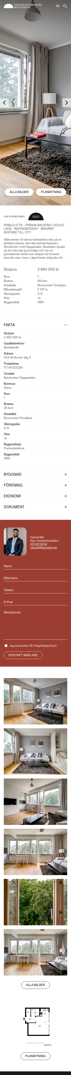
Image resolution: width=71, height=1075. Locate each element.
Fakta (9, 325)
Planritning (51, 192)
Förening (13, 485)
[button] (4, 102)
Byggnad (12, 474)
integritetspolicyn (45, 645)
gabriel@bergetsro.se (43, 547)
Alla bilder (19, 192)
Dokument (14, 507)
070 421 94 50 (38, 544)
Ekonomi (12, 496)
